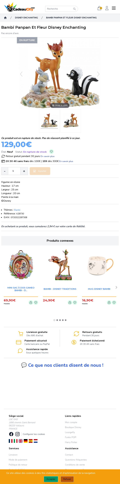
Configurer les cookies (34, 434)
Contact (69, 454)
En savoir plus (48, 156)
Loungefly (70, 432)
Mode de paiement (18, 459)
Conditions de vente (75, 464)
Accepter (50, 479)
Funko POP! (70, 437)
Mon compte (71, 422)
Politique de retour (18, 464)
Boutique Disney (73, 427)
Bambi (17, 209)
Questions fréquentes (76, 459)
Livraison (13, 454)
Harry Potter (71, 442)
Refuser (67, 479)
